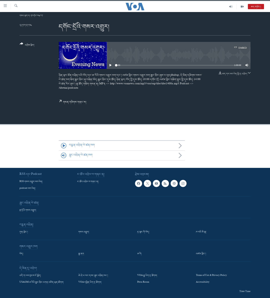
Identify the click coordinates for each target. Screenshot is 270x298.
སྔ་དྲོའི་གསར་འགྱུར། (28, 210)
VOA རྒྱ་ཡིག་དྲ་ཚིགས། (147, 276)
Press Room (143, 282)
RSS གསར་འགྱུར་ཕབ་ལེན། (31, 182)
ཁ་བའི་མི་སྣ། (201, 232)
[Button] (27, 46)
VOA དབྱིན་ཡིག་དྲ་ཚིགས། (89, 282)
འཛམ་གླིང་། (201, 254)
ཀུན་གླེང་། (24, 232)
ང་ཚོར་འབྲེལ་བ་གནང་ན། (88, 182)
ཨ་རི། (139, 254)
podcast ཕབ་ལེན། (27, 188)
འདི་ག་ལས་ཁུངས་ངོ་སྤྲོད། (30, 276)
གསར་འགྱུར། (83, 232)
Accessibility (202, 282)
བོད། (21, 254)
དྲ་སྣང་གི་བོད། (143, 232)
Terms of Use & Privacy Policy (211, 276)
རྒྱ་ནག (81, 254)
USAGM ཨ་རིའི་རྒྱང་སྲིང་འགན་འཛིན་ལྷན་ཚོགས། (42, 282)
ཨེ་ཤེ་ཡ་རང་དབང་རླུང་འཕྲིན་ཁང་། (93, 276)
